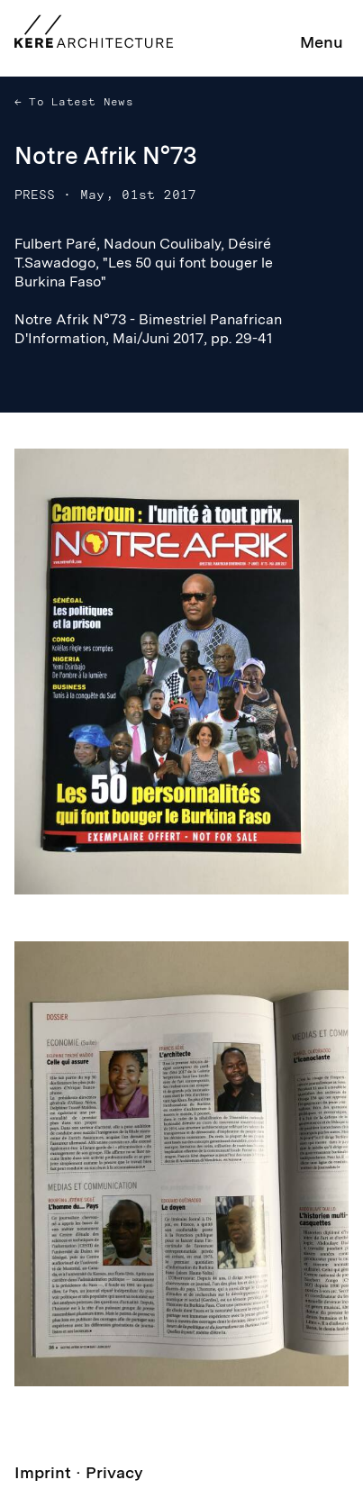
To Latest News (77, 101)
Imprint (42, 1472)
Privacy (114, 1472)
